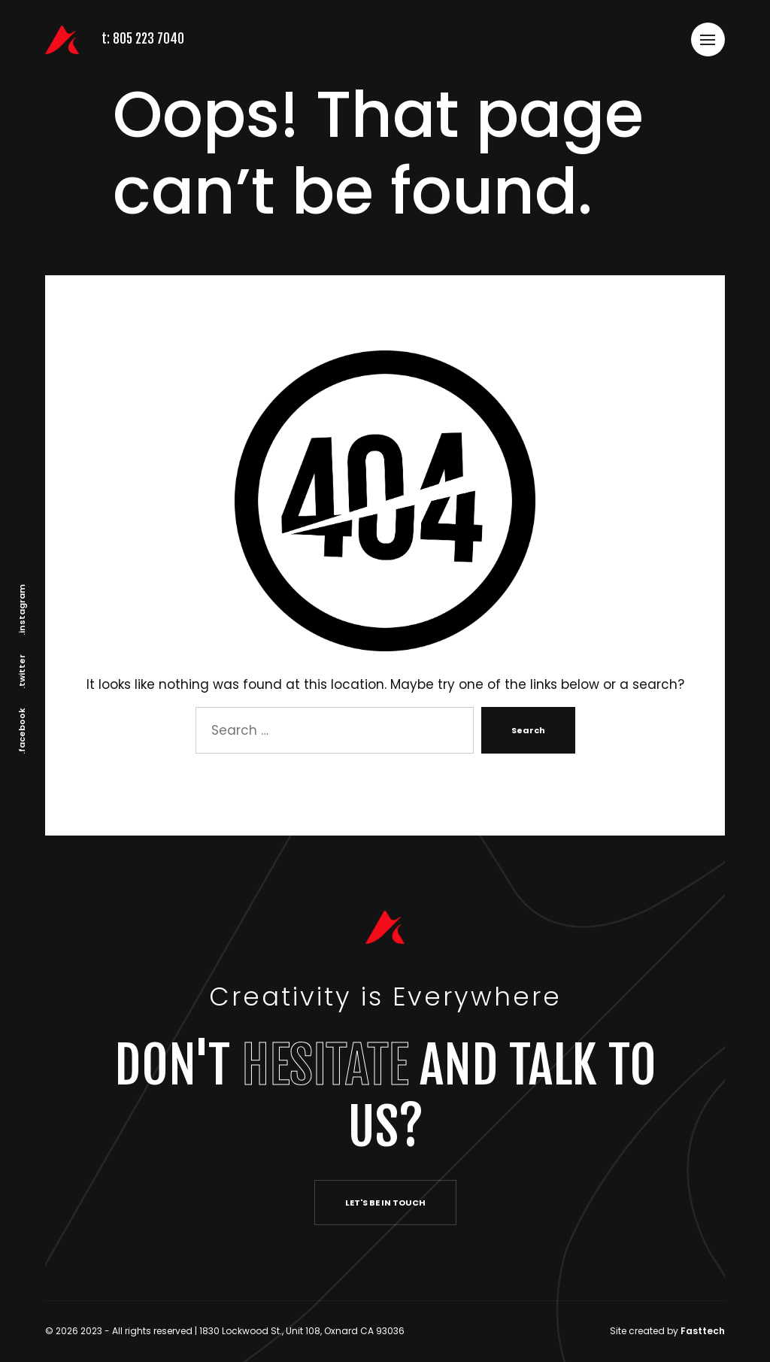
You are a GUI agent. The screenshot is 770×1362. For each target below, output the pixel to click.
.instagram (22, 609)
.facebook (22, 731)
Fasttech (703, 1330)
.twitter (22, 671)
